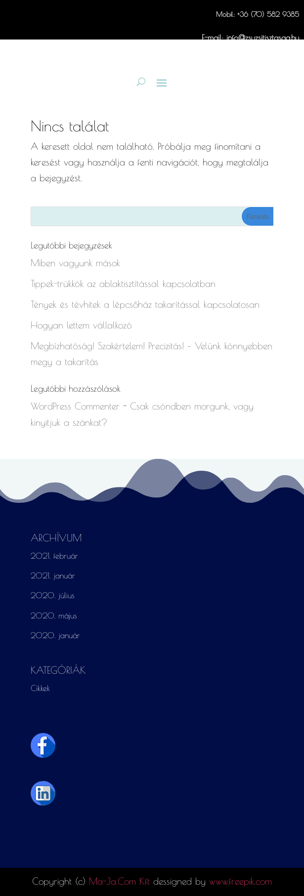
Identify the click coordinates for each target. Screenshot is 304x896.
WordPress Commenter (75, 406)
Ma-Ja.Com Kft (119, 881)
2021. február (54, 555)
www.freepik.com (240, 881)
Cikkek (40, 688)
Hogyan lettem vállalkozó (81, 325)
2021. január (53, 575)
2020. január (55, 635)
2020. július (53, 595)
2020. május (54, 615)
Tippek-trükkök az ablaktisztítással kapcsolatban (123, 283)
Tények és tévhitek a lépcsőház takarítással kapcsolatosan (145, 304)
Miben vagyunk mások (75, 262)
